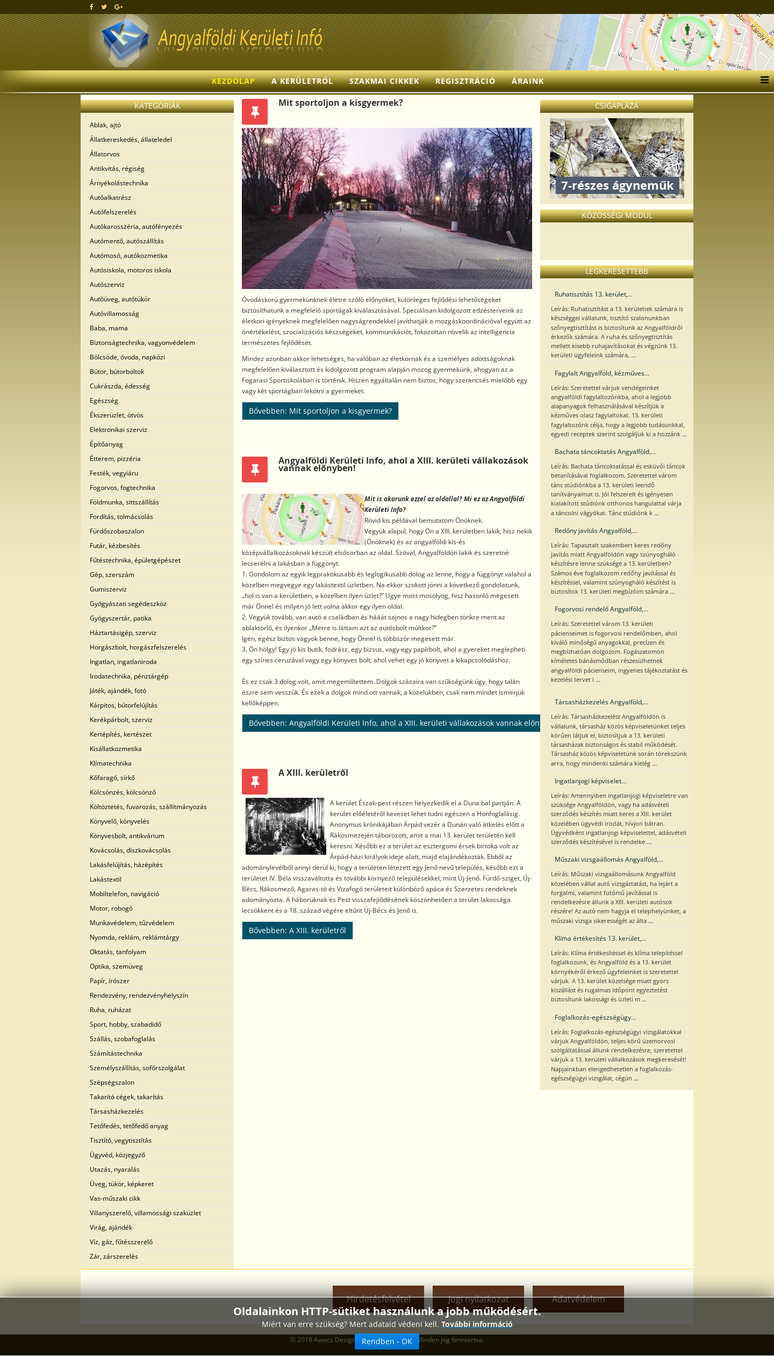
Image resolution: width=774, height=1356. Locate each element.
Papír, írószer (110, 980)
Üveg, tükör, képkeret (122, 1183)
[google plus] (118, 6)
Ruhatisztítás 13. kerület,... (594, 294)
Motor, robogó (111, 908)
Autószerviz (107, 284)
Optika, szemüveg (116, 966)
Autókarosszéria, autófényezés (136, 226)
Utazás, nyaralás (115, 1169)
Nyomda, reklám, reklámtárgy (134, 937)
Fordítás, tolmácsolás (121, 516)
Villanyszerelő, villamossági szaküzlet (145, 1212)
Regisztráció (465, 81)
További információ (477, 1324)
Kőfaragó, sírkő (112, 777)
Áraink (528, 81)
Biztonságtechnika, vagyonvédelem (142, 342)
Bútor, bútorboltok (117, 371)
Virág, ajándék (111, 1227)
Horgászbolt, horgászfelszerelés (138, 647)
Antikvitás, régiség (117, 168)
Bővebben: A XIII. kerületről (297, 930)
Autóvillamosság (114, 313)
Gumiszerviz (108, 589)
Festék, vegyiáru (114, 473)
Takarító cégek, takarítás (126, 1096)
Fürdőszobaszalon (117, 531)
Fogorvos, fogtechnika (122, 487)
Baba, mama (109, 328)
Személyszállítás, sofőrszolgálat (137, 1067)
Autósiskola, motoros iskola (130, 270)
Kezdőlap (233, 81)
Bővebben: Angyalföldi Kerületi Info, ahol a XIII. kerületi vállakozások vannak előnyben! (404, 723)
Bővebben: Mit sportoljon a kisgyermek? (320, 411)
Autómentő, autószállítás (127, 241)
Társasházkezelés (117, 1111)
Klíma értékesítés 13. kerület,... (600, 938)
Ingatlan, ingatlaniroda (123, 661)
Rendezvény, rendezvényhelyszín (139, 995)
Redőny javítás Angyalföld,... (596, 530)
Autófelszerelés (113, 212)
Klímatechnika (111, 763)
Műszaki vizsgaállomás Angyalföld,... (609, 859)
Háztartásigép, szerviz (123, 632)
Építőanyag (106, 444)
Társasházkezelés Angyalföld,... (601, 701)
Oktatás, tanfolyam (118, 951)
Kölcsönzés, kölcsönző (123, 792)
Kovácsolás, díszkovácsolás (130, 850)
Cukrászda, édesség (120, 386)
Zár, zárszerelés (114, 1256)
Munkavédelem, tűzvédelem (132, 922)
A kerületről (302, 81)
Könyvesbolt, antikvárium (127, 835)
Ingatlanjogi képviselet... (590, 780)
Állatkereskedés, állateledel (131, 139)
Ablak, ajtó (105, 124)
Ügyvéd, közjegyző (117, 1154)
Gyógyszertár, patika (121, 618)
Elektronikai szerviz (118, 429)
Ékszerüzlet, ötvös (117, 415)
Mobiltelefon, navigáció (124, 893)
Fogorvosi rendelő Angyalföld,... (601, 609)
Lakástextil (105, 879)
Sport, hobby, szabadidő (125, 1024)
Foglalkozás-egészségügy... (595, 1017)
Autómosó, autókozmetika (129, 255)
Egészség (104, 400)
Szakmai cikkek (384, 81)
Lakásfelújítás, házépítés (126, 864)
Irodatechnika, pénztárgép (129, 676)
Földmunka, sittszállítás (124, 502)
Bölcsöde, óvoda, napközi (127, 357)
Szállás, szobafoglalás (122, 1038)
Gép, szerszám (112, 574)
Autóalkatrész (110, 197)
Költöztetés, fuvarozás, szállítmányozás (148, 806)
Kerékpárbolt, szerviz (121, 719)
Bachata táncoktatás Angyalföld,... (605, 451)
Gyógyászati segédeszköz (128, 603)
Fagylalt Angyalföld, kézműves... (602, 373)
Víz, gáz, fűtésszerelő (121, 1241)
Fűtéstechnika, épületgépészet (135, 560)
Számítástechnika (116, 1053)
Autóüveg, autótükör (120, 299)
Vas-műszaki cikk (115, 1198)
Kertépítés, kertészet (121, 734)
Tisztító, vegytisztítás (121, 1140)
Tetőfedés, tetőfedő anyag (129, 1125)
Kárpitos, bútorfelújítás (123, 705)
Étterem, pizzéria (115, 458)
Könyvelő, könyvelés (119, 821)
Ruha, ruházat (110, 1009)
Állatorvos (105, 153)
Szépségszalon (112, 1082)
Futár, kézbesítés (115, 545)
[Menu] (762, 81)
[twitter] (104, 6)
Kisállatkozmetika (116, 748)
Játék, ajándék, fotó (118, 690)
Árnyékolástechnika (119, 182)
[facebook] (92, 6)
